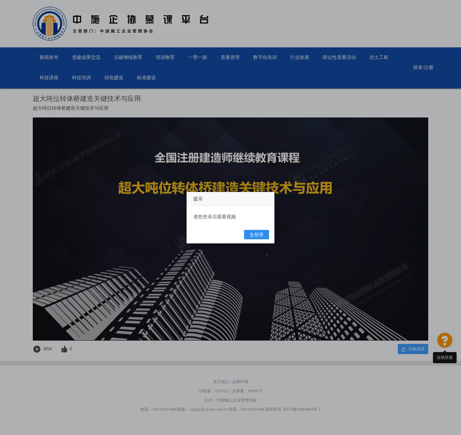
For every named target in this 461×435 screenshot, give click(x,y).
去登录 (256, 234)
